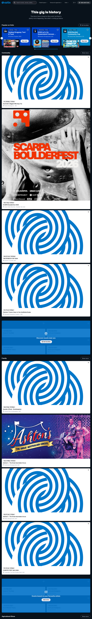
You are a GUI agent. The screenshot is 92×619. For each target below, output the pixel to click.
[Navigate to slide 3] (37, 49)
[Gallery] (46, 38)
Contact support (20, 613)
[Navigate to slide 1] (34, 49)
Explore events (8, 616)
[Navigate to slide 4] (38, 49)
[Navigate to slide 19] (56, 49)
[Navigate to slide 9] (44, 49)
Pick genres (46, 375)
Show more (85, 53)
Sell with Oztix (84, 2)
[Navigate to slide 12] (47, 49)
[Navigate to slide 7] (41, 49)
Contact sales (59, 613)
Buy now (24, 41)
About (74, 615)
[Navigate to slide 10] (45, 49)
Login (51, 613)
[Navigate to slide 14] (50, 49)
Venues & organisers (56, 2)
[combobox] (25, 2)
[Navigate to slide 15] (51, 49)
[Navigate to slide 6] (40, 49)
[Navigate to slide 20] (57, 49)
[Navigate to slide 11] (46, 49)
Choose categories (46, 284)
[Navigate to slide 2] (36, 49)
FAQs (74, 618)
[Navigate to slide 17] (53, 49)
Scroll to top (46, 594)
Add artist (46, 170)
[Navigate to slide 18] (54, 49)
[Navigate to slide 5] (39, 49)
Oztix (67, 2)
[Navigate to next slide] (90, 38)
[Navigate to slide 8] (43, 49)
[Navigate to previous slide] (2, 38)
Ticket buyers (43, 2)
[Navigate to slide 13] (49, 49)
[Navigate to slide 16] (52, 49)
